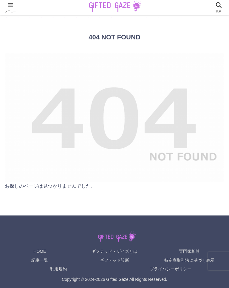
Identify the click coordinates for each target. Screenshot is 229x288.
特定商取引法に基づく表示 (189, 260)
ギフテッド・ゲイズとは (114, 251)
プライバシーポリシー (170, 269)
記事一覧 (39, 260)
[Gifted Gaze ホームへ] (114, 237)
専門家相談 (189, 251)
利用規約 (58, 269)
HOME (39, 251)
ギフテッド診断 (114, 260)
